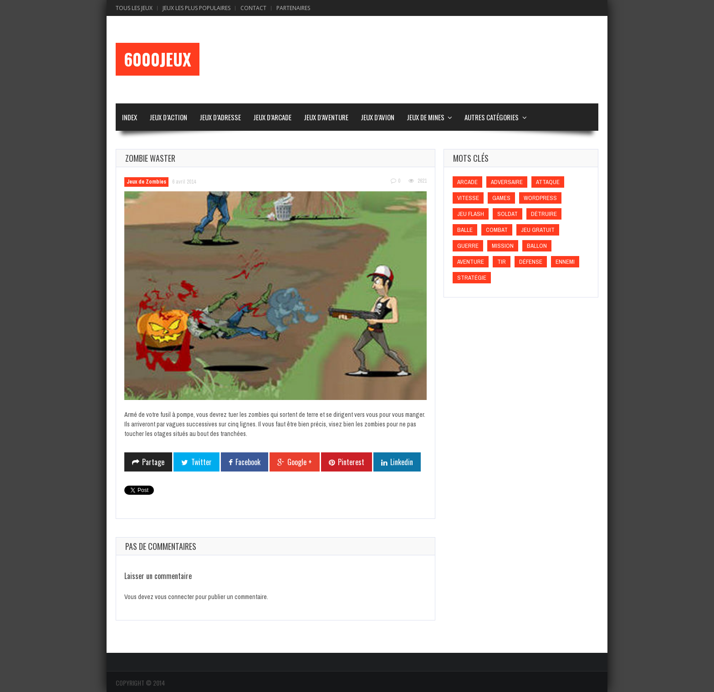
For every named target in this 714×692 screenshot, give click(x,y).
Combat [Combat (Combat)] (497, 230)
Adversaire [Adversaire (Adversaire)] (507, 182)
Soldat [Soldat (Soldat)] (507, 214)
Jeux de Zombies (146, 181)
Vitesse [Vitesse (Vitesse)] (468, 198)
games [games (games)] (501, 198)
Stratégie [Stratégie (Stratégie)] (471, 278)
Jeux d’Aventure (326, 117)
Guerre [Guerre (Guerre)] (468, 246)
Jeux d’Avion (377, 117)
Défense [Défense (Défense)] (530, 262)
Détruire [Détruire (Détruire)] (544, 214)
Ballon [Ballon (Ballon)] (537, 246)
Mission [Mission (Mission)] (503, 246)
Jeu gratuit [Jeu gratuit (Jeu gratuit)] (538, 230)
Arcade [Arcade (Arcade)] (467, 182)
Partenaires (293, 8)
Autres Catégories (491, 117)
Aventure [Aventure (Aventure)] (470, 262)
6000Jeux (157, 59)
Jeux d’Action (168, 117)
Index (129, 117)
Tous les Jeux (134, 8)
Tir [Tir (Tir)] (501, 262)
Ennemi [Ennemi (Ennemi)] (565, 262)
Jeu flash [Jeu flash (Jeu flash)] (470, 214)
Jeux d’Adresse (220, 117)
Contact (253, 8)
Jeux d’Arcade (272, 117)
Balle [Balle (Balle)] (465, 230)
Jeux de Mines (425, 117)
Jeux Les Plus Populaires (196, 8)
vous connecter (174, 597)
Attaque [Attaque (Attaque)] (548, 182)
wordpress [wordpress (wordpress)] (540, 198)
